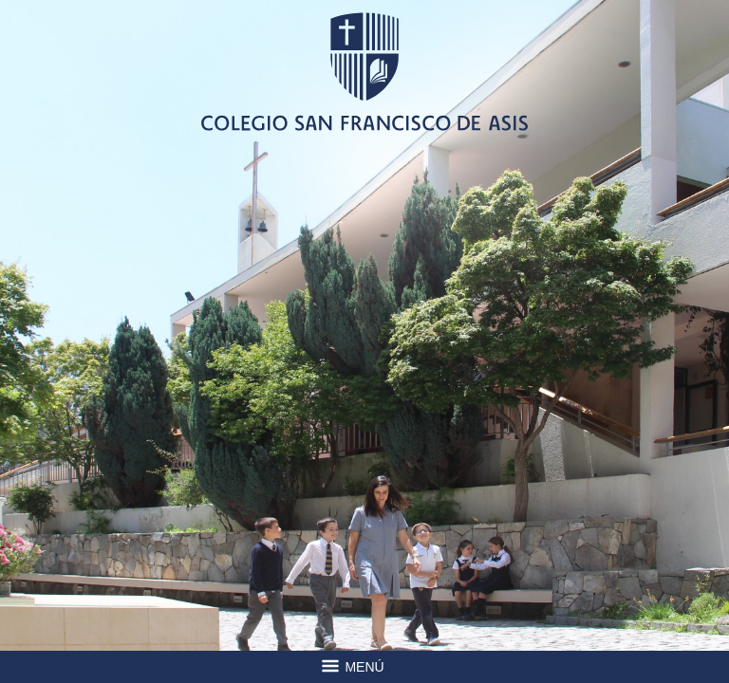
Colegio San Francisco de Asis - (364, 71)
